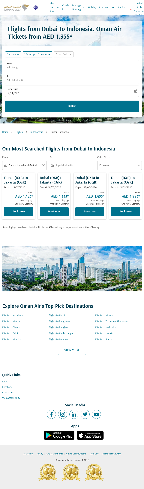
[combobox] (24, 165)
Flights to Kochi (57, 315)
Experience (107, 7)
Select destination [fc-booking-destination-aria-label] (16, 80)
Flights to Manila (11, 321)
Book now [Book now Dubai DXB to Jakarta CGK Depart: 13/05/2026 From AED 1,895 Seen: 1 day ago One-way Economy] (125, 211)
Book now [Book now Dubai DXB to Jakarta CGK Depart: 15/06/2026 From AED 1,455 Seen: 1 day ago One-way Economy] (90, 211)
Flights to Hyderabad (106, 327)
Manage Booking (79, 7)
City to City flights (54, 454)
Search (72, 106)
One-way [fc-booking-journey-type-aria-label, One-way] (11, 54)
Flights (19, 132)
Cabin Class (103, 157)
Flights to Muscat (104, 315)
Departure (12, 89)
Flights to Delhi (10, 333)
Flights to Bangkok (58, 327)
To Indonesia (36, 132)
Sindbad (122, 7)
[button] (37, 54)
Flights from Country (111, 454)
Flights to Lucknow (58, 339)
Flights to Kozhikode (12, 315)
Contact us (8, 392)
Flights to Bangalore (59, 321)
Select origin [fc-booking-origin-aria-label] (13, 67)
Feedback (7, 387)
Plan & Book (55, 7)
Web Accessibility (11, 398)
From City (94, 454)
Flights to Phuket (104, 339)
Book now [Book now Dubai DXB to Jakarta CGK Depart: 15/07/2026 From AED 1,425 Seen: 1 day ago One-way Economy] (19, 211)
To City (40, 454)
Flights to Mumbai (11, 339)
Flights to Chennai (11, 327)
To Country (28, 454)
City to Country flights (76, 454)
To (8, 76)
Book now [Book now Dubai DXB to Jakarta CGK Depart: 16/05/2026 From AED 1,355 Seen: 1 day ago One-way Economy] (54, 211)
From (9, 63)
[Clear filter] (43, 165)
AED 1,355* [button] (57, 37)
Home (5, 132)
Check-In (65, 7)
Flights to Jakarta (104, 333)
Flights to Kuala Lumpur (61, 333)
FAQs (5, 381)
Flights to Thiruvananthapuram (111, 321)
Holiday (92, 7)
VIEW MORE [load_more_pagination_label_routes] (72, 350)
